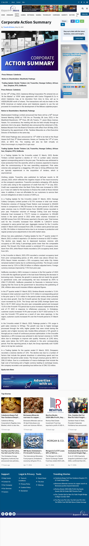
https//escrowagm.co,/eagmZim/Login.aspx (17, 144)
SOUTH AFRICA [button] (17, 15)
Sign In (77, 15)
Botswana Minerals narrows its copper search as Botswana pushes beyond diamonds (31, 416)
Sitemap (41, 485)
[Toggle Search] (82, 8)
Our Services (7, 488)
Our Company (7, 485)
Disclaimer (24, 491)
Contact (18, 2)
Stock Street (42, 478)
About (13, 2)
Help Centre (7, 478)
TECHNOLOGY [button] (47, 15)
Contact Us (6, 482)
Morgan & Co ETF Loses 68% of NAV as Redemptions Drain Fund (55, 452)
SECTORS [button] (72, 15)
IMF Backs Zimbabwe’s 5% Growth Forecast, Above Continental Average (32, 452)
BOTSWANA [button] (30, 15)
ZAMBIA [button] (23, 15)
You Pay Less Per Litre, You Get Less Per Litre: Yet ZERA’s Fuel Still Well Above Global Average (11, 452)
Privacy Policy (25, 484)
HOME (3, 15)
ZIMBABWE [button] (10, 15)
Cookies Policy (25, 487)
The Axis (41, 482)
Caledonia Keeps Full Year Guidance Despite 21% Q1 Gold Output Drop (10, 416)
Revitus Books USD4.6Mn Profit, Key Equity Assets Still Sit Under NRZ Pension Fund (54, 416)
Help (23, 2)
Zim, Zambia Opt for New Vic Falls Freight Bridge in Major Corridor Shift (78, 416)
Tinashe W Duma (8, 27)
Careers (5, 492)
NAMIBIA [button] (38, 15)
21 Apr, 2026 (4, 2)
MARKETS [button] (64, 15)
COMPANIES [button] (56, 15)
